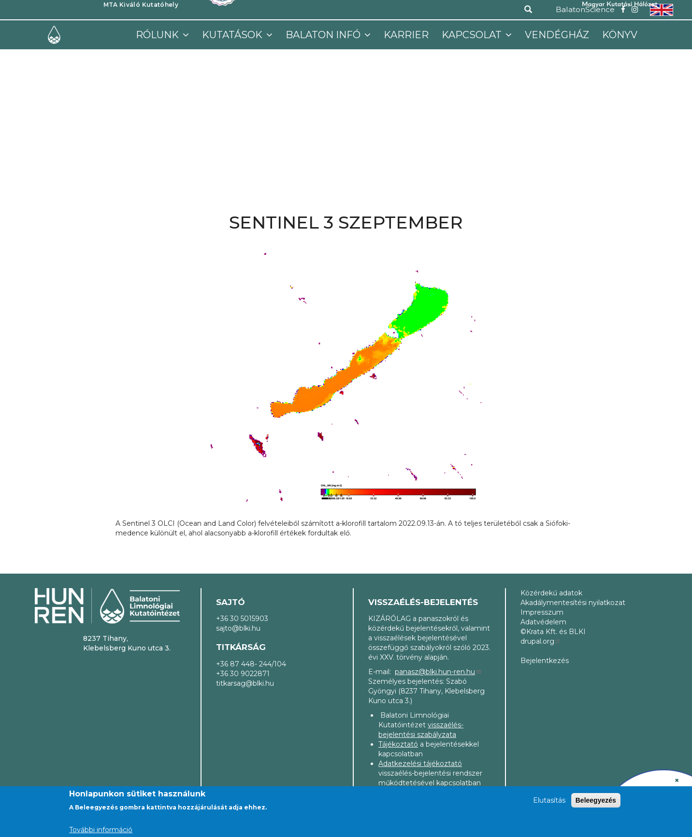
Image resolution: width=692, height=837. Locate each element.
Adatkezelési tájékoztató (420, 763)
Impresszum (541, 612)
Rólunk (158, 35)
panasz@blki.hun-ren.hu (438, 671)
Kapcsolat (473, 35)
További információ (100, 829)
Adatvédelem (543, 622)
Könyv (619, 35)
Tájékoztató (398, 744)
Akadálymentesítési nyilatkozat (572, 602)
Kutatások (233, 35)
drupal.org (540, 641)
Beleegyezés (596, 800)
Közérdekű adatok (551, 593)
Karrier (406, 35)
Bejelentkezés (544, 660)
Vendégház (557, 35)
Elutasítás (549, 800)
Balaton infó (324, 35)
